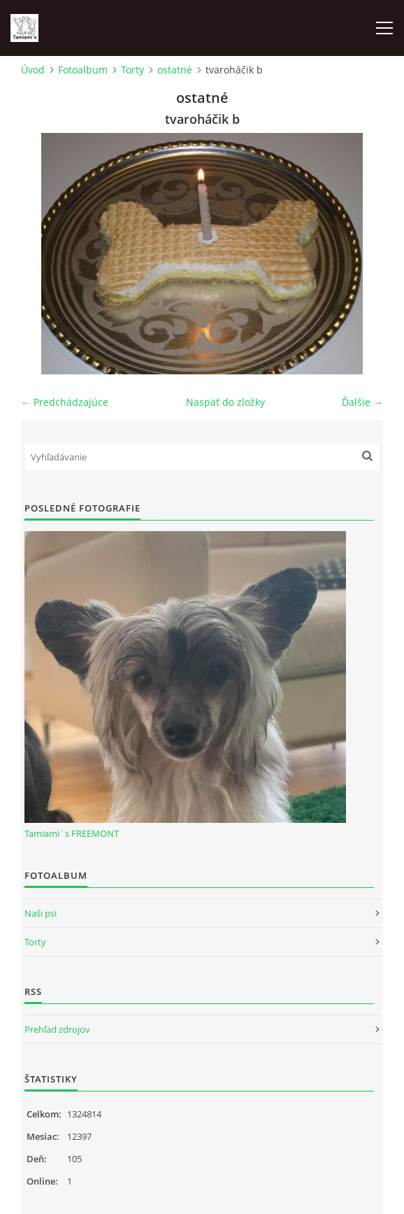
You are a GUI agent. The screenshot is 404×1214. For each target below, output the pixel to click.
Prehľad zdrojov (57, 1029)
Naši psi (40, 913)
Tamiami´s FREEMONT (71, 833)
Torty (132, 69)
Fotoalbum (83, 69)
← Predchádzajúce (64, 402)
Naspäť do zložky (225, 402)
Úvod (33, 69)
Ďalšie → (362, 402)
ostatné (174, 69)
